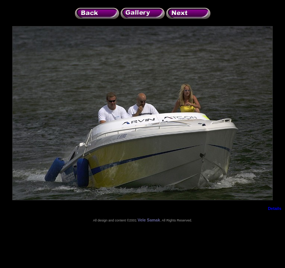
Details (274, 208)
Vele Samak (149, 220)
